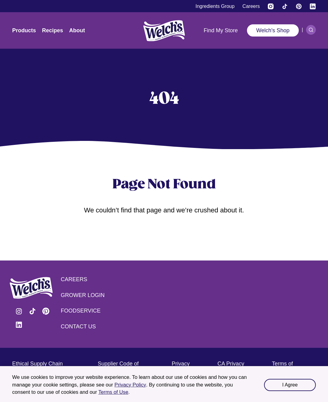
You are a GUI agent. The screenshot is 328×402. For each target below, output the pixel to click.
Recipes (52, 30)
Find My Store (221, 30)
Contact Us (78, 326)
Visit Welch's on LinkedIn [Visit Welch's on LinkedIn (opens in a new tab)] (19, 324)
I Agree (290, 384)
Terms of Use (113, 392)
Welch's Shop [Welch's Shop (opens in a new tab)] (272, 30)
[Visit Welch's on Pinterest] (299, 6)
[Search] (311, 30)
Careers (74, 279)
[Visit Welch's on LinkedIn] (313, 6)
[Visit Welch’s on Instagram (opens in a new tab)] (271, 6)
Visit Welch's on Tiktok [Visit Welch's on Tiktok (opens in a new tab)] (32, 311)
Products (24, 30)
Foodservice (81, 311)
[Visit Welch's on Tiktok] (285, 6)
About (77, 30)
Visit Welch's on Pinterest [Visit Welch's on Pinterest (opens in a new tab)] (45, 311)
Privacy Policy (130, 385)
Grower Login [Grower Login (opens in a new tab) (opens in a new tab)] (83, 295)
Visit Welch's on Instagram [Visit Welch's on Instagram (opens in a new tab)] (19, 311)
